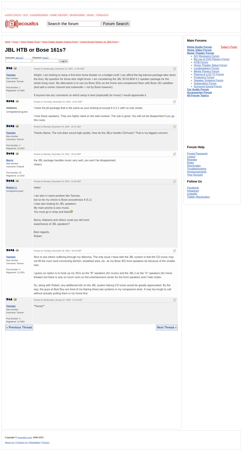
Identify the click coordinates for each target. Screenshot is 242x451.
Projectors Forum (204, 77)
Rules (190, 162)
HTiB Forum (201, 62)
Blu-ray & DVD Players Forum (212, 59)
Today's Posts (229, 47)
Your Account (195, 174)
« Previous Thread (19, 327)
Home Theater (58, 15)
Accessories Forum (199, 92)
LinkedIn (192, 193)
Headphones (77, 15)
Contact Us (21, 442)
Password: (45, 59)
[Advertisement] (91, 382)
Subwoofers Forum (205, 83)
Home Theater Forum (200, 53)
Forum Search (116, 23)
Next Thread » (167, 327)
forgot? (45, 58)
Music (90, 15)
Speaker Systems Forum (208, 80)
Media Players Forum (206, 71)
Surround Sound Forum (208, 86)
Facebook (193, 187)
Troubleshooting (196, 168)
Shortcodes (194, 165)
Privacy (46, 442)
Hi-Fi (25, 15)
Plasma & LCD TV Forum (209, 74)
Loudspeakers (39, 15)
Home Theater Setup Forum (210, 65)
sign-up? (19, 58)
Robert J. (11, 187)
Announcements (197, 171)
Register (192, 159)
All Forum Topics (198, 95)
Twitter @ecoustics (198, 196)
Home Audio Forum (199, 47)
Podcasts (102, 15)
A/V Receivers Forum (206, 56)
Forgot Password (197, 153)
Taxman (11, 74)
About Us (9, 442)
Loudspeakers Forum (206, 68)
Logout (191, 156)
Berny (9, 160)
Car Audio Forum (198, 89)
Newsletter (34, 442)
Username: (18, 59)
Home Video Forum (199, 50)
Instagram (193, 190)
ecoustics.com (25, 437)
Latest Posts (13, 15)
